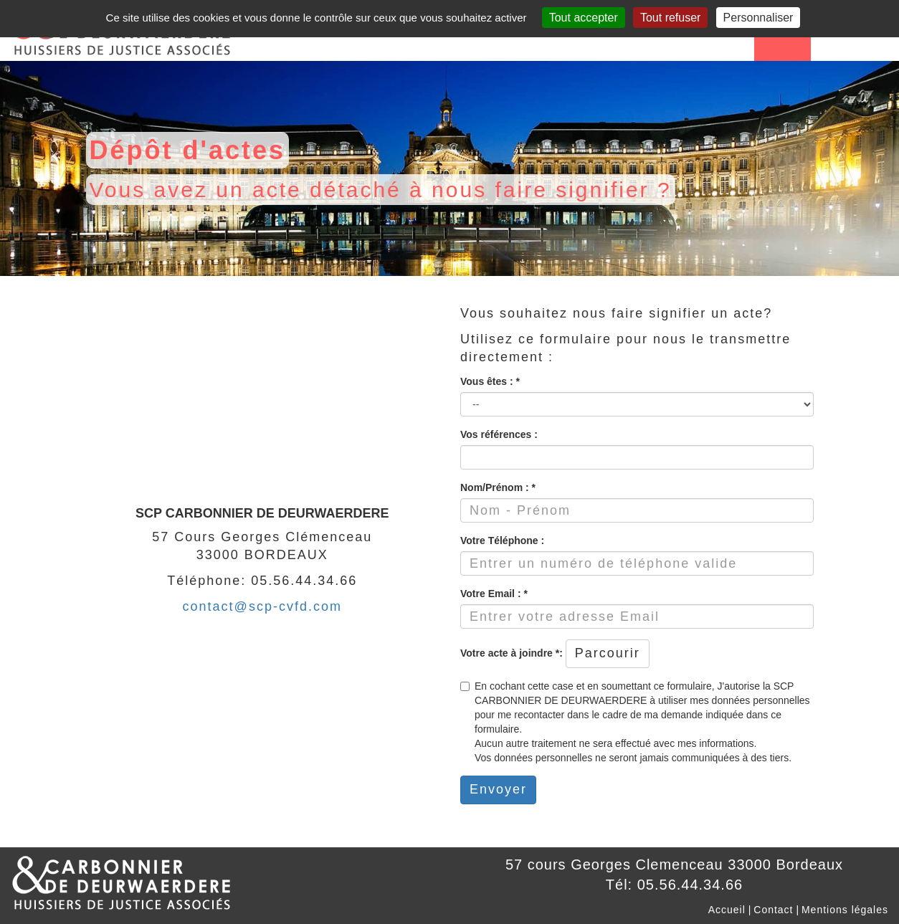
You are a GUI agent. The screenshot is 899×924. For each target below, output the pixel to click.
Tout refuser (670, 17)
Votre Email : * (494, 593)
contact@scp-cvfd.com (262, 606)
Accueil (727, 909)
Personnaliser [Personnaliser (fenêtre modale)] (758, 17)
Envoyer (498, 789)
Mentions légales (845, 909)
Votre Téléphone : (502, 540)
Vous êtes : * (490, 381)
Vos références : (499, 434)
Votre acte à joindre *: (511, 653)
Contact (773, 909)
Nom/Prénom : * (498, 487)
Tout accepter (583, 17)
